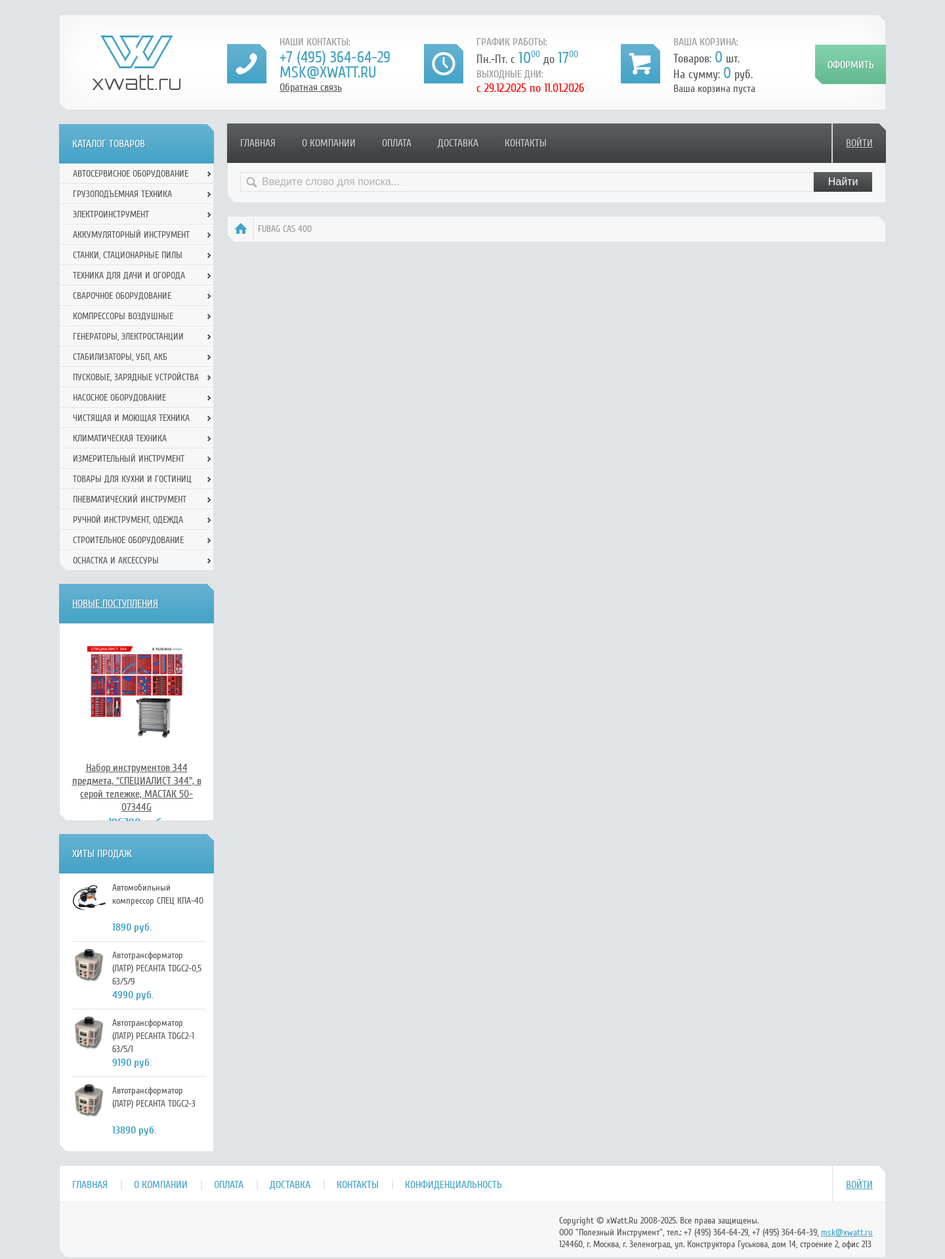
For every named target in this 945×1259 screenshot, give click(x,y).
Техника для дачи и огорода (129, 275)
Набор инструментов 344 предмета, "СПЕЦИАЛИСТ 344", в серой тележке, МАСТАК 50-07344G (136, 787)
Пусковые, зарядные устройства (136, 377)
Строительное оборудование (128, 540)
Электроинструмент (111, 214)
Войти (859, 143)
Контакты (526, 143)
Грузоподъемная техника (122, 194)
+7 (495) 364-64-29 (335, 57)
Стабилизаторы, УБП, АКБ (120, 357)
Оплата (396, 143)
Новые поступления (115, 603)
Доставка (458, 143)
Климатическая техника (120, 438)
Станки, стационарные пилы (127, 255)
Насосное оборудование (119, 397)
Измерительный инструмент (128, 458)
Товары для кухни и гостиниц (132, 479)
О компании (329, 143)
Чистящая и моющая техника (131, 418)
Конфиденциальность (453, 1184)
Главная (258, 143)
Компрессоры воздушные (123, 316)
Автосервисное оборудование (130, 173)
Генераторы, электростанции (128, 336)
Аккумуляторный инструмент (131, 234)
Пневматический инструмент (129, 499)
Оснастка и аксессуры (116, 560)
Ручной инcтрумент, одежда (128, 519)
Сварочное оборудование (122, 295)
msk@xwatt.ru (328, 72)
